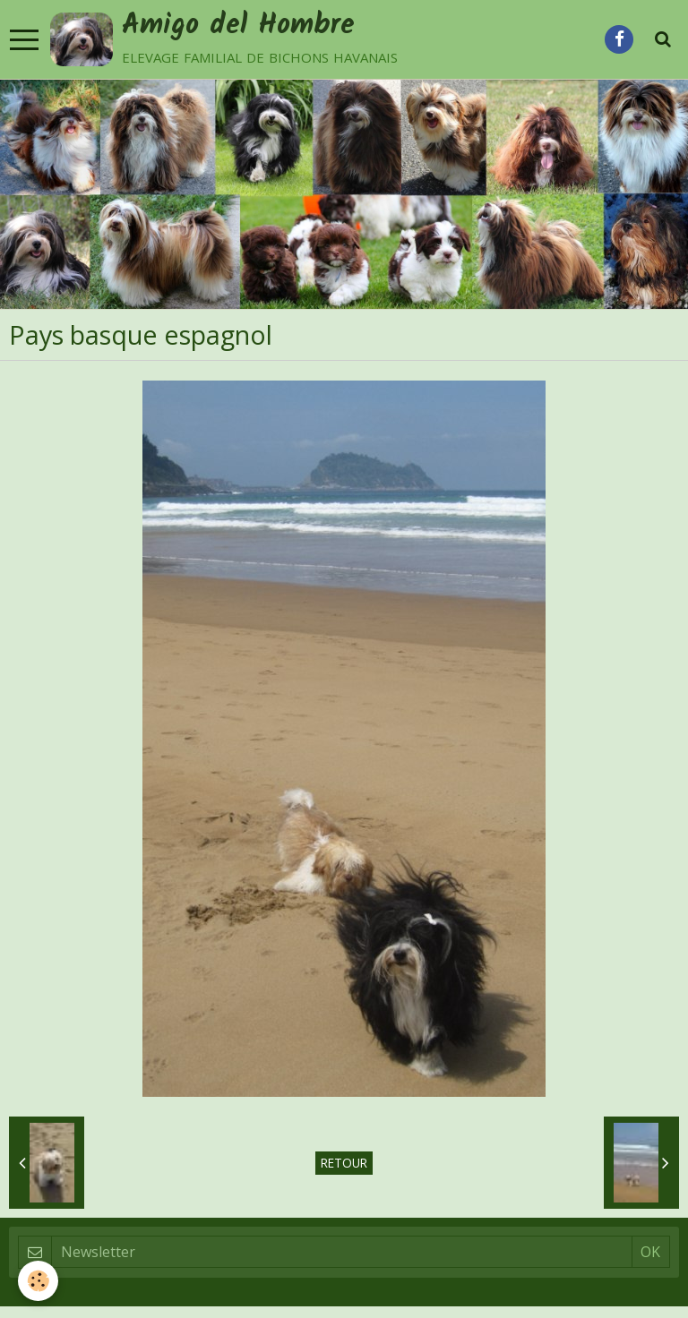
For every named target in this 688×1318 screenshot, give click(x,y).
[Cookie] (38, 1281)
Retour (344, 1162)
